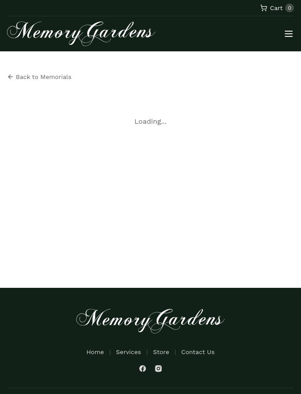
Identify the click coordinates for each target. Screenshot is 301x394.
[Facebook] (142, 368)
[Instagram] (158, 368)
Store (161, 351)
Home (95, 351)
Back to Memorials (39, 76)
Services (128, 351)
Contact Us (198, 351)
